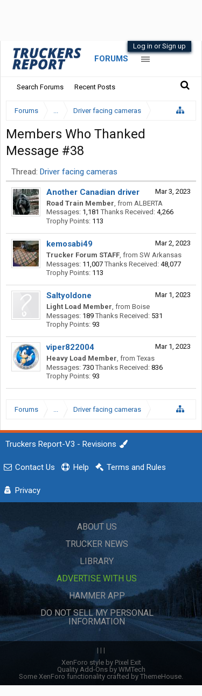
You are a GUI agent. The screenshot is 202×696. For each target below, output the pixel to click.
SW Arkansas (161, 255)
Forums (111, 59)
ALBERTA (148, 203)
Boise (141, 307)
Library (97, 561)
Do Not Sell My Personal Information (97, 617)
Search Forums (40, 87)
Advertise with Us (97, 578)
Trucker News (97, 544)
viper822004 (70, 347)
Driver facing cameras (78, 172)
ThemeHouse (161, 676)
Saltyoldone (69, 295)
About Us (97, 527)
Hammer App (97, 595)
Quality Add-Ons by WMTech (101, 669)
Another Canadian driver (93, 192)
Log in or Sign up (159, 46)
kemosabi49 (69, 244)
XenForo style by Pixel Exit (101, 662)
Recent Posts (94, 87)
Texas (146, 358)
